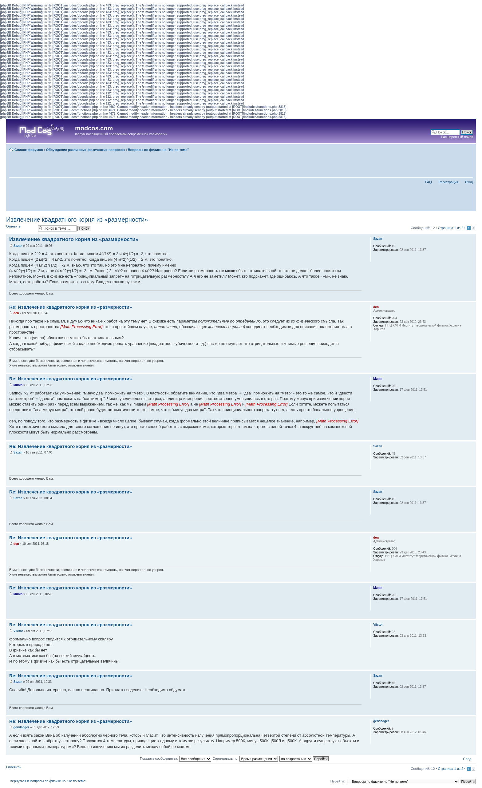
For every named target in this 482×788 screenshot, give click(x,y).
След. (467, 759)
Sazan (18, 245)
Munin (18, 385)
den (16, 313)
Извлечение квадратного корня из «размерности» (77, 219)
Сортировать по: (245, 758)
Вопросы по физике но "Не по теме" (158, 150)
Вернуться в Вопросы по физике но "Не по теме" (48, 781)
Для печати (459, 148)
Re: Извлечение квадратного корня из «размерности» (70, 307)
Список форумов (28, 150)
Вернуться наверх (471, 297)
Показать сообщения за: (175, 758)
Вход (469, 182)
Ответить (20, 228)
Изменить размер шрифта (468, 148)
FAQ (428, 182)
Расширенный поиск (457, 137)
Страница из (450, 228)
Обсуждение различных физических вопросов (85, 150)
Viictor (18, 631)
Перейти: (337, 781)
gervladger (21, 727)
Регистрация (448, 182)
